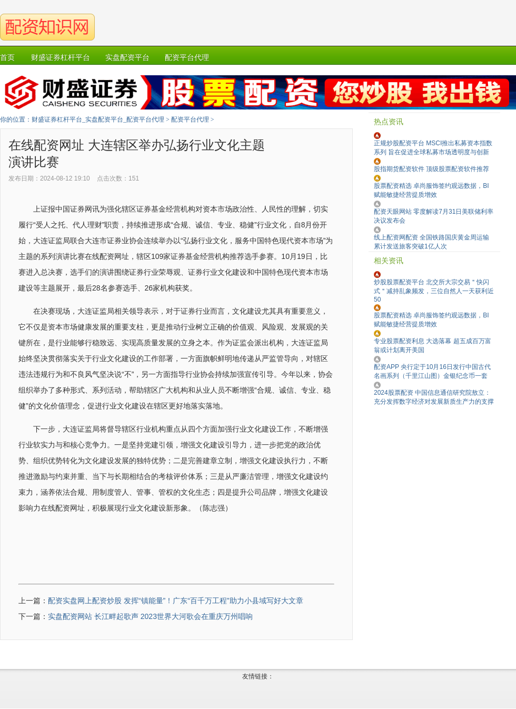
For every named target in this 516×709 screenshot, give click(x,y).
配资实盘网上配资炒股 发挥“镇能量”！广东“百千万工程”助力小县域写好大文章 (175, 600)
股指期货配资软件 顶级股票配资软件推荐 (431, 169)
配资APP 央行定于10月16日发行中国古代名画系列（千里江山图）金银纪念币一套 (432, 371)
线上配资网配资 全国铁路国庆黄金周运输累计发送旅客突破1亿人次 (431, 242)
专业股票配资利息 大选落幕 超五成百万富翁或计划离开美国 (432, 345)
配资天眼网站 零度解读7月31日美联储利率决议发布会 (433, 216)
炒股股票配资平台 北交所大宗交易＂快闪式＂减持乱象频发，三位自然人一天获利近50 (434, 290)
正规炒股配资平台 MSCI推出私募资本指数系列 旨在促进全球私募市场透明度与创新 (433, 147)
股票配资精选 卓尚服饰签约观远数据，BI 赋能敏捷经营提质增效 (431, 190)
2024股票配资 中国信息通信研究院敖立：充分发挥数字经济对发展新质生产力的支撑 (434, 397)
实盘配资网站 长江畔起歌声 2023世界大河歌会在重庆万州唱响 (150, 616)
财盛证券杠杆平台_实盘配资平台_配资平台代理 (98, 119)
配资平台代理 (190, 119)
